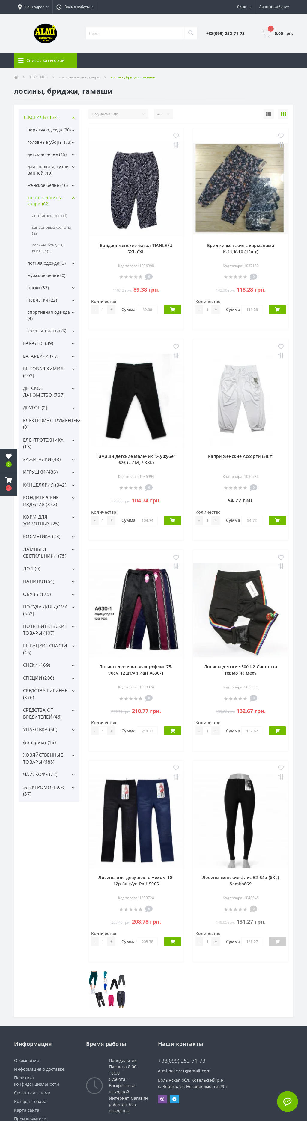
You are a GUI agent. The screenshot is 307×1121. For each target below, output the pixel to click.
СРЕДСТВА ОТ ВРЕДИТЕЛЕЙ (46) (42, 713)
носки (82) (38, 287)
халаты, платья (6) (47, 331)
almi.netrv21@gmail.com (184, 1071)
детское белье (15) (47, 154)
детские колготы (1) (49, 215)
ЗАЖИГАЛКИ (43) (42, 459)
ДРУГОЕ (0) (35, 407)
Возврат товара (30, 1101)
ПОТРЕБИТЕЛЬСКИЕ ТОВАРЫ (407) (45, 629)
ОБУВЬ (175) (37, 594)
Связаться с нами (32, 1093)
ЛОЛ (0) (31, 569)
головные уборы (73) (50, 142)
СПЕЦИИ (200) (38, 678)
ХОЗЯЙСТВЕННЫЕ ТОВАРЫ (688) (43, 758)
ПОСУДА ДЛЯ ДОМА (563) (45, 610)
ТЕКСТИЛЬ (38, 77)
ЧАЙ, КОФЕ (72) (40, 774)
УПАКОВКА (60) (40, 729)
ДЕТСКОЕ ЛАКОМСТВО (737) (44, 391)
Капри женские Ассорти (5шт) (240, 456)
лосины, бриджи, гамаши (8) (47, 248)
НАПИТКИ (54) (39, 581)
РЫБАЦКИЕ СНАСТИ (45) (45, 649)
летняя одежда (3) (47, 263)
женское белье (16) (48, 185)
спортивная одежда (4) (49, 315)
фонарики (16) (39, 742)
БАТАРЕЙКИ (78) (40, 356)
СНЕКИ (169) (36, 665)
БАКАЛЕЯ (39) (38, 343)
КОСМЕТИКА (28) (41, 536)
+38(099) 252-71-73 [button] (181, 1060)
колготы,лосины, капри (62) (45, 201)
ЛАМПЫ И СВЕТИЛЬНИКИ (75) (44, 552)
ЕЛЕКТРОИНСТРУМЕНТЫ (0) (50, 423)
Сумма (128, 309)
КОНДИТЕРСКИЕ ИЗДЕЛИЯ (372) (41, 500)
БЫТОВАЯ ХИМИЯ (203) (43, 372)
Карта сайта (26, 1110)
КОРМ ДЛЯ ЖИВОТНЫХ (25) (41, 520)
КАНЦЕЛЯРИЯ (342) (44, 485)
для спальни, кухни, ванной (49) (49, 170)
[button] (33, 7)
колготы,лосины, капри (79, 77)
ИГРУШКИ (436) (40, 472)
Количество (103, 301)
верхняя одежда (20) (49, 130)
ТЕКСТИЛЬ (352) (40, 117)
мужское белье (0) (46, 275)
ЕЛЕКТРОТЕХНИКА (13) (43, 443)
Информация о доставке (39, 1069)
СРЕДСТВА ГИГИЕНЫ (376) (46, 693)
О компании (26, 1060)
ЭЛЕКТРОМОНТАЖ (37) (43, 790)
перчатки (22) (42, 300)
